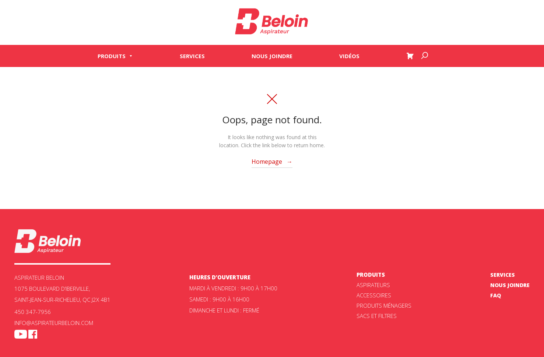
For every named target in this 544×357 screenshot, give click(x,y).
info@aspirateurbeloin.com (53, 322)
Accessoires (374, 295)
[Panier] (410, 56)
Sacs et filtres (377, 315)
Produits (115, 56)
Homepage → (272, 162)
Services (192, 56)
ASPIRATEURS (373, 285)
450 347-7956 (32, 311)
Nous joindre (272, 56)
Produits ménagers (384, 305)
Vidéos (349, 56)
